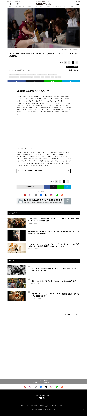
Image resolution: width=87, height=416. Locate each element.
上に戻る (83, 409)
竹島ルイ (39, 273)
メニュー (78, 3)
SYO (38, 283)
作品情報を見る (71, 70)
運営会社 (47, 407)
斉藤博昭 (17, 72)
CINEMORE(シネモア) (13, 6)
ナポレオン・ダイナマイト (60, 103)
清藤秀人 (36, 236)
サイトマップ (54, 407)
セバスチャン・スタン (42, 74)
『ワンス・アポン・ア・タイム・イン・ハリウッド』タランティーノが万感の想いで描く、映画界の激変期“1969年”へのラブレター (53, 245)
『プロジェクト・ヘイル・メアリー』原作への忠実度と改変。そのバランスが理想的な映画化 (55, 295)
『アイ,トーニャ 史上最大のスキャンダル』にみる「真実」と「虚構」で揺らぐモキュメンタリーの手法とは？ (54, 220)
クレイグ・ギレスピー (14, 77)
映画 (20, 6)
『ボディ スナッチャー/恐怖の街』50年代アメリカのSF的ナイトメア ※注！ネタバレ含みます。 (55, 269)
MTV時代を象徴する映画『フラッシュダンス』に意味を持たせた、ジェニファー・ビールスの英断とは (53, 232)
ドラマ (52, 77)
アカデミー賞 (37, 77)
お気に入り (17, 3)
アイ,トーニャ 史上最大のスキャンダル (30, 6)
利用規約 (42, 405)
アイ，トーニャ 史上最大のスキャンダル (18, 74)
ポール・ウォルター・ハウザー (26, 77)
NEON (43, 77)
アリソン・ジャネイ (52, 74)
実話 (56, 77)
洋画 (60, 77)
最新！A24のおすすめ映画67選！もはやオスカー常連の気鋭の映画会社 (55, 281)
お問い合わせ (34, 405)
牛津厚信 (36, 248)
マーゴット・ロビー (32, 74)
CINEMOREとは (24, 405)
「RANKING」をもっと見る (71, 315)
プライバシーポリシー (36, 407)
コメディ (47, 77)
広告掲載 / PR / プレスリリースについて (56, 405)
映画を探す (10, 3)
